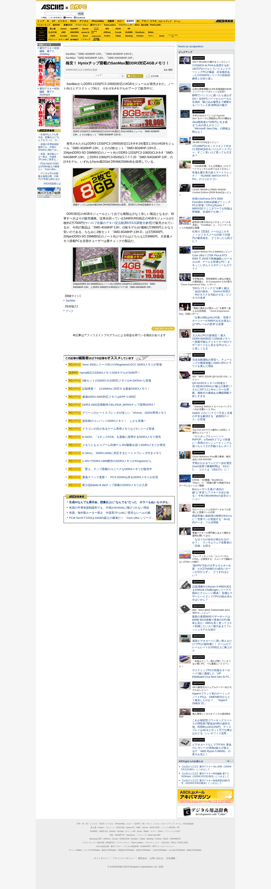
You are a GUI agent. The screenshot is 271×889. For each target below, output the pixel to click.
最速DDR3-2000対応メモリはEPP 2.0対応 (109, 396)
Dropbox (107, 36)
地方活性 (144, 25)
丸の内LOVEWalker (177, 850)
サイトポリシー (102, 858)
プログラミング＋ (152, 843)
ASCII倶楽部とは (52, 183)
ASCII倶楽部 (225, 21)
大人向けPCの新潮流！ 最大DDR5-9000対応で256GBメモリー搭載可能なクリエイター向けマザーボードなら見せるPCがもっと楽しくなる (212, 342)
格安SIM (56, 25)
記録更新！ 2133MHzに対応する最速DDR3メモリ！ (116, 388)
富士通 (53, 29)
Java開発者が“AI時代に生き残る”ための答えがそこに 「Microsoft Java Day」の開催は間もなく (211, 127)
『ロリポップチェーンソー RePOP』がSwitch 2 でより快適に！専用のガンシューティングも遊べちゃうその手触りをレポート (212, 441)
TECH (73, 21)
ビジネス (62, 21)
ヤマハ (151, 36)
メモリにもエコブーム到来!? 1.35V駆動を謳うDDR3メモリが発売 (124, 444)
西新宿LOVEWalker (126, 850)
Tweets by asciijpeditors (190, 46)
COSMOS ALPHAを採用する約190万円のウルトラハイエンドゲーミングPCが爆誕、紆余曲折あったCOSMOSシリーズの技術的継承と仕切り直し (211, 72)
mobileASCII (145, 846)
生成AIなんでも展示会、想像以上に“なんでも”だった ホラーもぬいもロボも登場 (121, 502)
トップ (40, 21)
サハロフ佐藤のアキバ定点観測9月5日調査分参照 (118, 222)
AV (138, 21)
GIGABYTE (85, 32)
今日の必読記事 (102, 846)
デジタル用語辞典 (131, 846)
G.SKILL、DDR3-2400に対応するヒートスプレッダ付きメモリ (122, 453)
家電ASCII (68, 25)
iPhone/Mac (98, 21)
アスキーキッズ (43, 25)
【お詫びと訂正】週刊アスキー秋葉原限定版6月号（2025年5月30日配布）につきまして (205, 782)
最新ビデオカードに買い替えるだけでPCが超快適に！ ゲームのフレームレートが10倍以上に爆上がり (212, 645)
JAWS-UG (103, 831)
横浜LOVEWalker (109, 850)
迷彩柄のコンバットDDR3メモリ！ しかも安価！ (114, 420)
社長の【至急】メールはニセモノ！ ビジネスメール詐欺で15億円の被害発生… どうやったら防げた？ (212, 236)
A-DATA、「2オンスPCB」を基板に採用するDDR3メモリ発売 (121, 436)
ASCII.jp (52, 7)
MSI (107, 29)
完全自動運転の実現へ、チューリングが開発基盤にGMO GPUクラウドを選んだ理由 (212, 363)
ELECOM (53, 32)
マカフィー (52, 39)
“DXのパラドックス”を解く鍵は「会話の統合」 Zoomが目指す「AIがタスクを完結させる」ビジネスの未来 (211, 293)
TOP (78, 824)
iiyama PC (130, 827)
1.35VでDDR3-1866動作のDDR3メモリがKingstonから (117, 460)
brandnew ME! (96, 39)
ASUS (118, 29)
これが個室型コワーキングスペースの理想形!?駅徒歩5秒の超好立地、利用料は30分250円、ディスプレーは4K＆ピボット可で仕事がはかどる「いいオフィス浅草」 (212, 727)
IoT (53, 21)
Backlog (129, 36)
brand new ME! (154, 835)
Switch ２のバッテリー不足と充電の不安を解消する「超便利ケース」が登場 (212, 416)
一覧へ (228, 761)
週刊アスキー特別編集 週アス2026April (49, 91)
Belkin (151, 32)
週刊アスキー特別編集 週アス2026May (49, 51)
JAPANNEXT (74, 39)
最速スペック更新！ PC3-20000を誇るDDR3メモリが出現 (120, 477)
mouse (63, 29)
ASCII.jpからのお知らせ (191, 761)
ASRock (107, 32)
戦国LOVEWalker (194, 850)
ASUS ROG (74, 32)
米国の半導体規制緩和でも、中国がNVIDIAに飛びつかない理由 (109, 507)
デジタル (83, 21)
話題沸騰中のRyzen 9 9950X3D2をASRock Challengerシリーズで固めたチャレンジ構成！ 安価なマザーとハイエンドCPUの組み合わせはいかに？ (212, 593)
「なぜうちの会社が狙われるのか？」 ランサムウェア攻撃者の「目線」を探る (212, 542)
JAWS (52, 36)
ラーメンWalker (75, 850)
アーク (70, 311)
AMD (63, 32)
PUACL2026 (155, 25)
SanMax (70, 300)
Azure (85, 36)
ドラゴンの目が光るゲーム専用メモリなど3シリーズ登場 (118, 428)
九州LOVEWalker (160, 850)
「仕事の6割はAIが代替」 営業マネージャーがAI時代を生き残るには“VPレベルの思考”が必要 (211, 321)
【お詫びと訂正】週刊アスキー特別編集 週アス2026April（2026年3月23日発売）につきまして (205, 775)
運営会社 (142, 858)
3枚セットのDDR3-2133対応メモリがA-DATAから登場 (116, 380)
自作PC (77, 7)
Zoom (161, 36)
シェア (99, 75)
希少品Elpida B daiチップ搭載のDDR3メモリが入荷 (115, 485)
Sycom (85, 29)
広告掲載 (170, 858)
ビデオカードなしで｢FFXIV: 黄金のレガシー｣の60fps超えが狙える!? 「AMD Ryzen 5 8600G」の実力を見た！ (211, 749)
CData (118, 36)
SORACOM (124, 839)
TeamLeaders (110, 25)
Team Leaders (137, 843)
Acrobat (63, 36)
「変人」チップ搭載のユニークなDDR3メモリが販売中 (117, 469)
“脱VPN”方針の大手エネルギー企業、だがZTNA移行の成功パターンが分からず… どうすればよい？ (211, 570)
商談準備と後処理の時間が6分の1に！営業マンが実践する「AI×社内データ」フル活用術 (212, 519)
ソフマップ (85, 39)
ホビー (120, 21)
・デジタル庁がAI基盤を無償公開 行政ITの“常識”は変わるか (49, 176)
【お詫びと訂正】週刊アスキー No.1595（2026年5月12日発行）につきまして (206, 768)
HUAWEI (129, 32)
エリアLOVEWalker (92, 850)
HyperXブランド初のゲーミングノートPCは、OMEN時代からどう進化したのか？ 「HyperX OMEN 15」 (211, 698)
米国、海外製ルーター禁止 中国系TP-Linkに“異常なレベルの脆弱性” (113, 512)
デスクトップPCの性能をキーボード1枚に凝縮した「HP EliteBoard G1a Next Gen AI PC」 (212, 673)
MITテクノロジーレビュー (163, 846)
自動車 (110, 21)
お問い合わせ (156, 858)
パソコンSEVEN (96, 28)
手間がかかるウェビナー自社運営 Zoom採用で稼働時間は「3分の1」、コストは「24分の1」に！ (213, 466)
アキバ (145, 21)
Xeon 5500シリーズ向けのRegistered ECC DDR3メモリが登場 (122, 364)
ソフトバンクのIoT (172, 35)
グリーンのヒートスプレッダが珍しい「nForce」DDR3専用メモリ (124, 412)
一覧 (122, 76)
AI (48, 21)
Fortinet (139, 36)
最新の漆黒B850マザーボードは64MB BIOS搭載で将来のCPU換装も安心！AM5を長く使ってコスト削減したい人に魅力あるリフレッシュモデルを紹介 (212, 623)
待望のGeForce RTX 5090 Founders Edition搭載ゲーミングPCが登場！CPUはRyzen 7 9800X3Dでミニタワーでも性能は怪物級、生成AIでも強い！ (212, 205)
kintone (74, 36)
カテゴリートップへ (163, 328)
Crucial (118, 32)
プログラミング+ (125, 25)
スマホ (153, 21)
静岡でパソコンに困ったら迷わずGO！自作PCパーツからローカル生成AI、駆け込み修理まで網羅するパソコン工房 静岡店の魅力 (212, 100)
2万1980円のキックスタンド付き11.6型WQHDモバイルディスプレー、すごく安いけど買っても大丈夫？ (212, 150)
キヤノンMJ (64, 39)
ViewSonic (140, 32)
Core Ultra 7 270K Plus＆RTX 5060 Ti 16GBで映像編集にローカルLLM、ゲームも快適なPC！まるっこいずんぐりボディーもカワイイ (212, 262)
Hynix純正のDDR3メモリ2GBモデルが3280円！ (110, 372)
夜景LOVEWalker (143, 850)
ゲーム (177, 21)
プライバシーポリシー (124, 858)
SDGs (137, 25)
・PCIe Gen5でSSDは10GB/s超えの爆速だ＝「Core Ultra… (48, 166)
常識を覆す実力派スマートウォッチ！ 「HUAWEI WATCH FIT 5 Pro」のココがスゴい (212, 176)
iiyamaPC (74, 29)
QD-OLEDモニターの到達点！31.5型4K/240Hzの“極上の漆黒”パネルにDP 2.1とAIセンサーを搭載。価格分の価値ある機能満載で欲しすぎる (212, 390)
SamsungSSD (94, 32)
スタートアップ (164, 21)
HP (129, 29)
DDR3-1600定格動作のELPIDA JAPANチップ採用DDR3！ (119, 404)
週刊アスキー (95, 25)
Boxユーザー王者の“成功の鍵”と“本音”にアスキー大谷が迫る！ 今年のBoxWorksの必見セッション (211, 494)
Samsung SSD (95, 839)
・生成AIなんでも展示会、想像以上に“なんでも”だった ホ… (48, 137)
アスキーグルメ (81, 25)
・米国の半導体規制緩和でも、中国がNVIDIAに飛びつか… (48, 147)
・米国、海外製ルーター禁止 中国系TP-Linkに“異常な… (48, 157)
